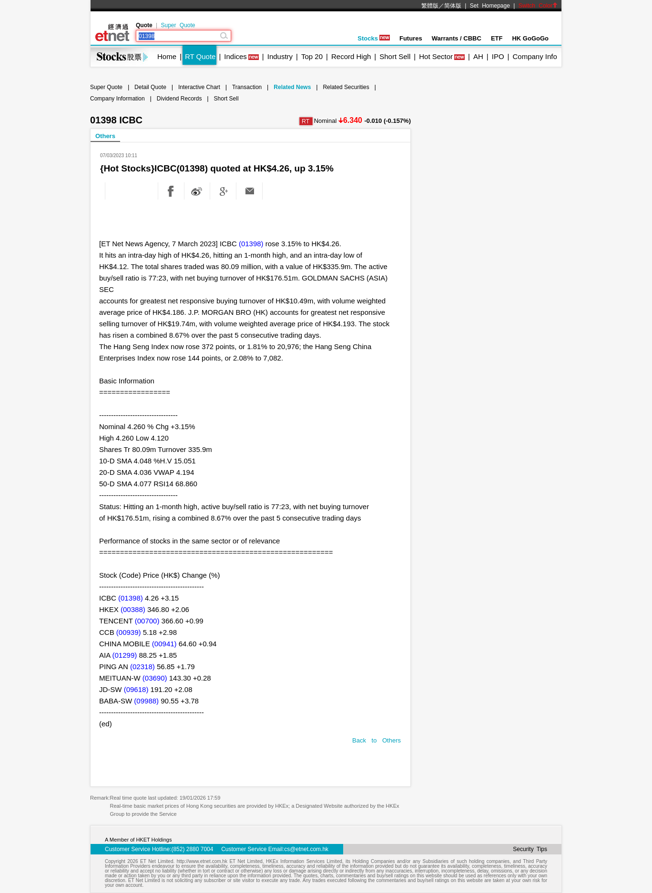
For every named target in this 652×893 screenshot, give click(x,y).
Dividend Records (179, 98)
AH (478, 56)
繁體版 (429, 5)
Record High (351, 56)
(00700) (147, 621)
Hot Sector (436, 56)
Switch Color (538, 5)
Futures (410, 38)
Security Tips (530, 849)
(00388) (133, 609)
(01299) (124, 655)
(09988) (146, 701)
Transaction (247, 87)
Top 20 (312, 56)
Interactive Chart (199, 87)
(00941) (164, 644)
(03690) (155, 678)
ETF (497, 38)
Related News (292, 87)
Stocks (373, 38)
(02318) (142, 666)
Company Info (534, 56)
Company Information (117, 98)
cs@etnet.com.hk (306, 849)
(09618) (136, 689)
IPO (498, 56)
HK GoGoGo (530, 38)
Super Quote (178, 25)
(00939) (128, 632)
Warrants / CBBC (456, 38)
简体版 (452, 5)
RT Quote (200, 56)
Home (166, 56)
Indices (235, 56)
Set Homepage (490, 5)
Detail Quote (150, 87)
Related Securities (346, 87)
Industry (280, 56)
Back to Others (376, 740)
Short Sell (394, 56)
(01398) (251, 244)
